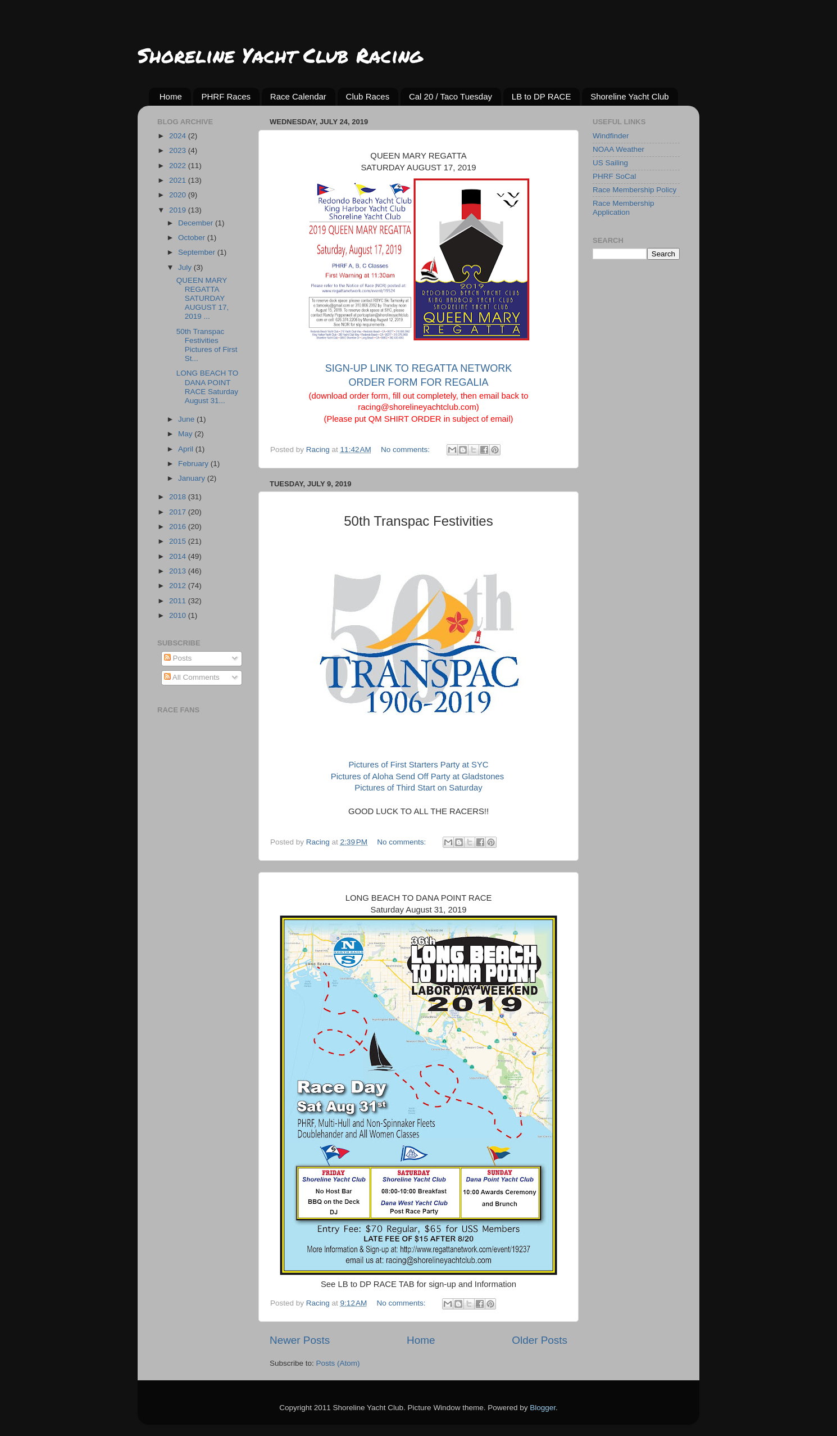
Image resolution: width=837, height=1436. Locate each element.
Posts (178, 658)
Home (171, 96)
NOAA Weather (618, 149)
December (196, 223)
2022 (178, 165)
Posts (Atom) (338, 1363)
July (186, 267)
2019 (178, 210)
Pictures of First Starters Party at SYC (418, 764)
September (197, 252)
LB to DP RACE (541, 96)
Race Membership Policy (634, 190)
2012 (178, 585)
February (194, 463)
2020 (178, 195)
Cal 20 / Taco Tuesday (450, 96)
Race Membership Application (623, 207)
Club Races (368, 96)
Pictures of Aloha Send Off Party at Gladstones (417, 776)
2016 (178, 526)
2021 (178, 180)
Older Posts (539, 1340)
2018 (178, 497)
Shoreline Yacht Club (629, 96)
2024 (178, 136)
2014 (178, 556)
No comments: (406, 449)
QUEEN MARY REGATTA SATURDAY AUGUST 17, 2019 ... (202, 298)
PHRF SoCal (614, 176)
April (186, 449)
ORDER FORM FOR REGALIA (418, 382)
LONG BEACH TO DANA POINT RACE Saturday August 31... (207, 387)
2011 (178, 601)
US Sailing (610, 163)
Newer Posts (300, 1340)
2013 (178, 571)
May (186, 434)
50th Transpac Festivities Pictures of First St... (207, 345)
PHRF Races (226, 96)
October (192, 237)
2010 (178, 615)
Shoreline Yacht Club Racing (280, 54)
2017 (178, 512)
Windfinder (611, 136)
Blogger (543, 1407)
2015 (178, 541)
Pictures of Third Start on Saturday (418, 787)
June (187, 419)
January (192, 478)
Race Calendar (298, 96)
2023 (178, 150)
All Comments (192, 677)
